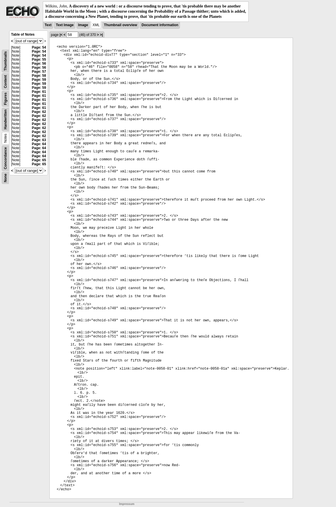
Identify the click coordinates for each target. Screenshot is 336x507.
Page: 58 (39, 76)
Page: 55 (39, 59)
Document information (159, 25)
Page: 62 (39, 112)
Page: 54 (39, 47)
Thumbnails (5, 60)
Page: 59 (39, 80)
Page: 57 (39, 72)
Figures (5, 98)
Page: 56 (39, 64)
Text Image (65, 25)
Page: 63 (39, 140)
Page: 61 (39, 92)
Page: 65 (39, 160)
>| (101, 35)
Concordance (5, 158)
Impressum (126, 504)
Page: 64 (39, 144)
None (5, 178)
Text (48, 25)
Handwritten (5, 119)
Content (5, 81)
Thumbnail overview (120, 25)
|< (60, 35)
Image (83, 25)
